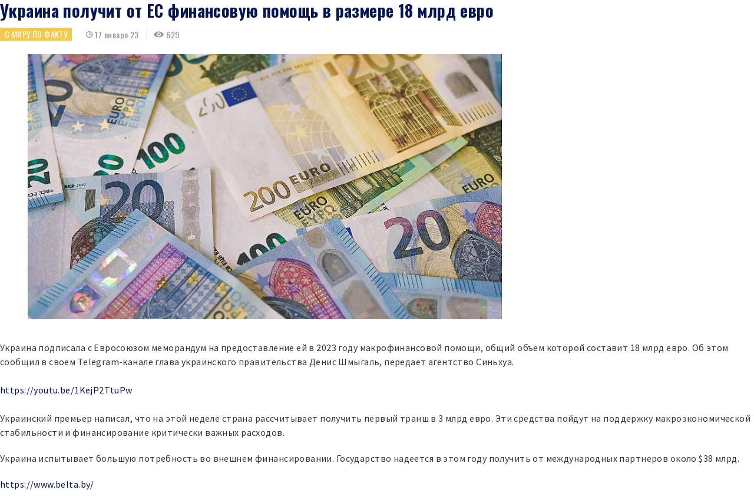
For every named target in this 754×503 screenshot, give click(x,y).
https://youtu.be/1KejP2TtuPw (66, 390)
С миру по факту (36, 34)
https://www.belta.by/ (47, 484)
